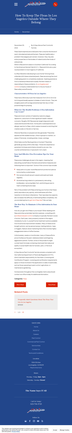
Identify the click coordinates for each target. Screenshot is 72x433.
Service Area (36, 345)
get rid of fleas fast (36, 200)
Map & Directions (36, 367)
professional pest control (23, 216)
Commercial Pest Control (36, 342)
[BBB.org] (46, 421)
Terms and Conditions (36, 353)
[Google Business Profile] (26, 421)
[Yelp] (42, 421)
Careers (36, 334)
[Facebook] (30, 421)
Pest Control (36, 338)
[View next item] (23, 312)
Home (36, 327)
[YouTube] (38, 421)
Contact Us (36, 349)
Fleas (25, 279)
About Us (36, 330)
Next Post (51, 285)
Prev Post (20, 285)
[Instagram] (34, 421)
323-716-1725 (36, 404)
